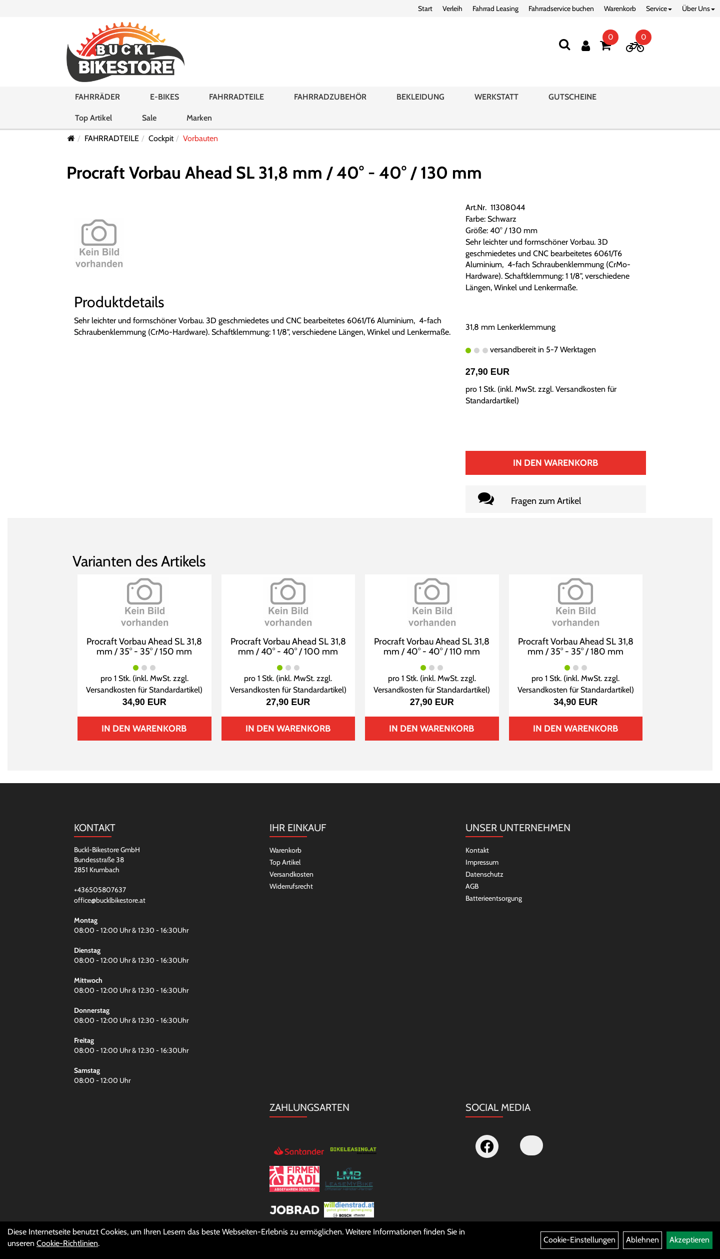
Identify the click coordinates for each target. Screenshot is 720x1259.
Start (425, 8)
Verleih (452, 8)
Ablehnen (642, 1239)
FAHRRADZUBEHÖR (330, 97)
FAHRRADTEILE (236, 97)
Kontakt (477, 850)
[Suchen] (564, 44)
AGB (472, 886)
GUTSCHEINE (572, 97)
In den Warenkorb (555, 462)
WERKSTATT (496, 97)
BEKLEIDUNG (420, 97)
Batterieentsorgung (494, 898)
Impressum (482, 862)
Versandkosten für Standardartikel (143, 690)
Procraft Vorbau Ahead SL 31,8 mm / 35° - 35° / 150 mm (144, 646)
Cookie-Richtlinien (67, 1243)
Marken (199, 118)
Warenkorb (620, 8)
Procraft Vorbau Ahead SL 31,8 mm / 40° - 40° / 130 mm (274, 172)
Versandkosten (292, 874)
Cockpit (161, 138)
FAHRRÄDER (97, 97)
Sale (149, 118)
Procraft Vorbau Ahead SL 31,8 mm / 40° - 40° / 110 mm (432, 646)
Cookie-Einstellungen (580, 1239)
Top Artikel (93, 118)
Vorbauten (200, 138)
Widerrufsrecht (291, 886)
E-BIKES (164, 97)
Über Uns (698, 8)
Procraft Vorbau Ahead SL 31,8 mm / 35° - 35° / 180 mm (576, 646)
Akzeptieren (690, 1239)
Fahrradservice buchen (561, 8)
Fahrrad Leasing (495, 8)
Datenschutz (485, 874)
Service (659, 8)
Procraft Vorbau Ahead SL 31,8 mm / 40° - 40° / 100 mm (288, 646)
